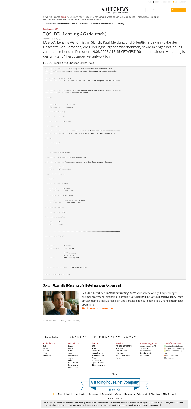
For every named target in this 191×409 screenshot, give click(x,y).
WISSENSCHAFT (113, 17)
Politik (70, 351)
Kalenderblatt (73, 367)
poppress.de (144, 355)
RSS (175, 2)
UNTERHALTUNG (99, 17)
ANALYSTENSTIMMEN (73, 20)
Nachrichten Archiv (123, 355)
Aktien (94, 358)
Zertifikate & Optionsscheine (98, 361)
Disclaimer (155, 394)
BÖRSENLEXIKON (166, 2)
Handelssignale (98, 355)
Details (145, 405)
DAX (44, 346)
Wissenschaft (73, 355)
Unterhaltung (73, 362)
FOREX (94, 348)
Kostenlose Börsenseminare (146, 349)
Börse (71, 24)
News (60, 394)
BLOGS (157, 2)
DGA (56, 29)
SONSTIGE (155, 17)
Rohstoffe (96, 351)
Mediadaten (81, 394)
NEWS (45, 17)
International (73, 365)
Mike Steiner (168, 394)
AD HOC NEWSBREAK (124, 346)
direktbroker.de (146, 353)
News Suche (176, 10)
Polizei (70, 360)
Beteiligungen (48, 29)
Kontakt (119, 358)
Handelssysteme (98, 353)
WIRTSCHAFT (72, 17)
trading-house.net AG (148, 346)
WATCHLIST (182, 2)
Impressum (94, 394)
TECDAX (46, 351)
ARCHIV (150, 2)
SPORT (88, 17)
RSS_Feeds (120, 353)
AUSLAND (124, 17)
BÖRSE (63, 17)
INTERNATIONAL (143, 17)
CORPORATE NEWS (49, 20)
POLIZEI (132, 17)
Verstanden (153, 405)
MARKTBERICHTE (61, 20)
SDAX (45, 353)
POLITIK (82, 17)
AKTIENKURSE (54, 17)
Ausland (71, 358)
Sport (70, 353)
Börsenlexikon (52, 337)
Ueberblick (79, 24)
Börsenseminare (98, 365)
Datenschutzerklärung (111, 394)
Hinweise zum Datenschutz (136, 394)
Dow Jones (47, 355)
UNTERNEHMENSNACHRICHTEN (91, 20)
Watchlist (119, 348)
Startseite (64, 24)
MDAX (45, 348)
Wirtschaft (72, 348)
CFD (93, 346)
